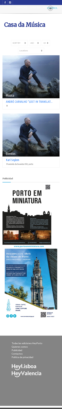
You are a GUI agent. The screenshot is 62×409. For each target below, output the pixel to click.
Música (10, 95)
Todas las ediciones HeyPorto (27, 343)
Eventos (10, 154)
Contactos (17, 353)
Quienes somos (20, 346)
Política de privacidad (22, 357)
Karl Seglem (12, 160)
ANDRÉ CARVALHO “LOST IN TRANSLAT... (29, 101)
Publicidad (17, 350)
